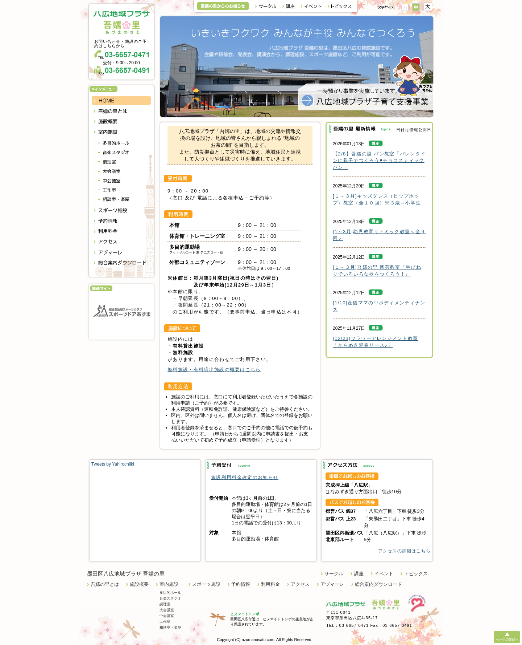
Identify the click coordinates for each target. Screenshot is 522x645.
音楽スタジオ (170, 598)
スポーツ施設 (206, 584)
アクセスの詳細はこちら (404, 550)
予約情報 (240, 584)
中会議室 (167, 616)
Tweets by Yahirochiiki (112, 464)
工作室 (165, 622)
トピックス (416, 573)
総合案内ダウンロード (378, 584)
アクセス (300, 584)
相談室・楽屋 (170, 627)
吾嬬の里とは (105, 584)
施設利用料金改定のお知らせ (244, 477)
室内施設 (169, 584)
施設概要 (139, 584)
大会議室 (167, 610)
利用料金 (270, 584)
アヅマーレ (332, 584)
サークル (333, 573)
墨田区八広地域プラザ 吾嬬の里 (126, 574)
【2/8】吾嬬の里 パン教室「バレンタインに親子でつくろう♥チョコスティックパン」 (379, 160)
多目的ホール (170, 593)
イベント (383, 573)
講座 (359, 573)
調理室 (165, 604)
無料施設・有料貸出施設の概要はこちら (214, 369)
